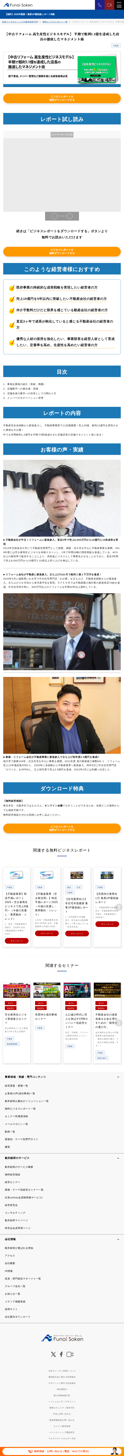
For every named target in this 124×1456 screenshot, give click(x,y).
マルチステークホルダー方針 (62, 1438)
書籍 (7, 1146)
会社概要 (10, 1263)
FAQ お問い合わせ (62, 1413)
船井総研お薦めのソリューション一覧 (27, 1100)
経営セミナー (12, 1181)
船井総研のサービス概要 (19, 1166)
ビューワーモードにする (62, 135)
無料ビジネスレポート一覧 (55, 22)
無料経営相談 (12, 1174)
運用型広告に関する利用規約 (62, 1377)
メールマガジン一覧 (16, 1123)
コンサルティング (15, 1212)
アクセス (10, 1255)
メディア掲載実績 (15, 1301)
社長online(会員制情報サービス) (24, 1197)
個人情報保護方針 (62, 1395)
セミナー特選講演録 (16, 1116)
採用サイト (11, 1308)
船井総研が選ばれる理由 (19, 1247)
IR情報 (9, 1270)
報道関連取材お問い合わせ (62, 1420)
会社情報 (10, 1239)
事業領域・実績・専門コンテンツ (25, 1076)
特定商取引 (62, 1389)
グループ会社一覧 (15, 1285)
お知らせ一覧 (12, 1293)
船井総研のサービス (17, 1157)
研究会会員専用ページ (18, 1227)
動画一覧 (10, 1131)
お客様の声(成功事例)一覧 (20, 1093)
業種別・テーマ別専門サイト (21, 1139)
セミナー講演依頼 (62, 1426)
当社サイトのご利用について (62, 1370)
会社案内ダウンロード (18, 1316)
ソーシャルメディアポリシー (62, 1401)
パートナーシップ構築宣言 (62, 1432)
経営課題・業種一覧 (16, 1085)
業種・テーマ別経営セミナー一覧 (24, 1189)
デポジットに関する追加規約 (62, 1383)
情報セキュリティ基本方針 (62, 1407)
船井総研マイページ (16, 1220)
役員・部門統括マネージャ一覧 (23, 1278)
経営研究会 (11, 1204)
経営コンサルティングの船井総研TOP (20, 22)
